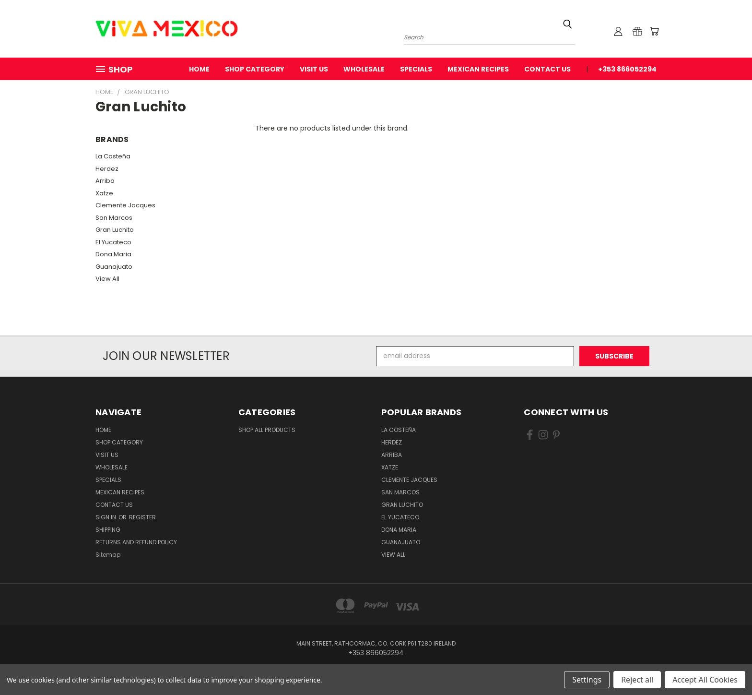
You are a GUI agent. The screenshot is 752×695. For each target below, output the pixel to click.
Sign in (106, 517)
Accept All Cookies (705, 679)
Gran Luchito (114, 229)
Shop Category (254, 69)
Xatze (104, 193)
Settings (586, 679)
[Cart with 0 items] (654, 31)
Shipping (107, 530)
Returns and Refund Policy (136, 542)
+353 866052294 (627, 69)
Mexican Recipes (478, 69)
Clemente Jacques (125, 205)
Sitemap (107, 555)
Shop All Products (266, 430)
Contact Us (547, 69)
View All (107, 278)
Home (199, 69)
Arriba (105, 180)
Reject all (637, 679)
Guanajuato (113, 266)
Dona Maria (113, 254)
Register (142, 517)
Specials (416, 69)
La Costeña (112, 156)
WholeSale (364, 69)
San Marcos (113, 217)
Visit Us (314, 69)
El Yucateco (113, 242)
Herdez (106, 168)
